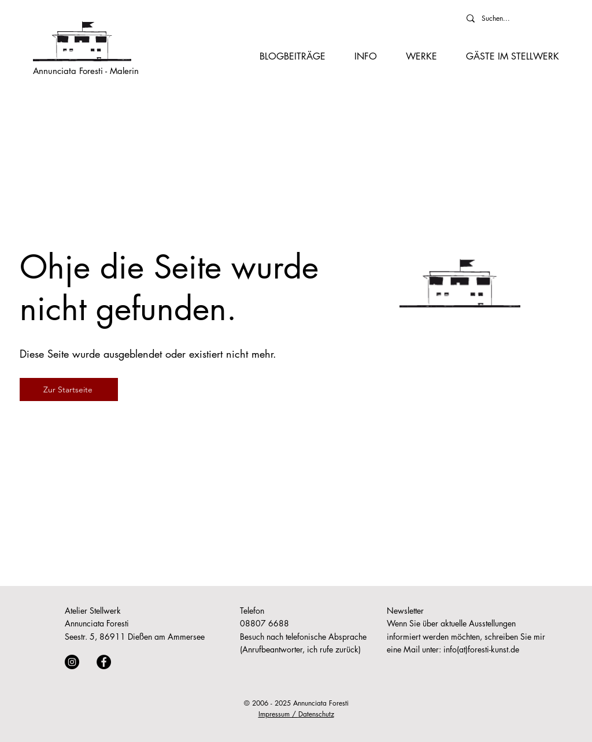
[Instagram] (72, 662)
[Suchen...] (507, 18)
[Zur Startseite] (69, 389)
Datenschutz (316, 714)
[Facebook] (104, 662)
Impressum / (278, 714)
